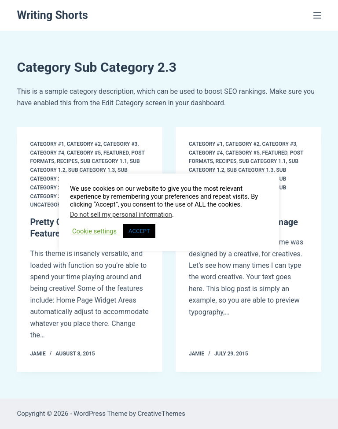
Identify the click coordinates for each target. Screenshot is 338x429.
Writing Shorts (52, 15)
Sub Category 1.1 (104, 161)
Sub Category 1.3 (91, 170)
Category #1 (47, 144)
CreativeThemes (162, 414)
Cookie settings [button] (94, 231)
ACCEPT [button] (139, 231)
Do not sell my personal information (121, 214)
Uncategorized (51, 205)
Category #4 (47, 153)
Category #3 (120, 144)
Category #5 (84, 153)
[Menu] (317, 15)
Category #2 (84, 144)
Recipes (67, 161)
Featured (116, 153)
